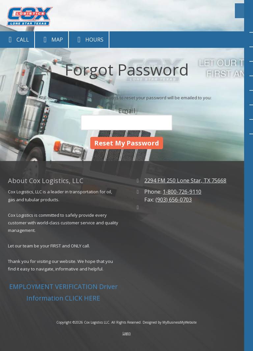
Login (127, 333)
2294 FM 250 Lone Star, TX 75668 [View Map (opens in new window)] (185, 180)
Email (126, 110)
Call (17, 40)
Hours (88, 40)
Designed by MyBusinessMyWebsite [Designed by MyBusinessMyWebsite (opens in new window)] (170, 322)
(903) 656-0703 (173, 199)
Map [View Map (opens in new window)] (51, 40)
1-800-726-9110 (182, 191)
